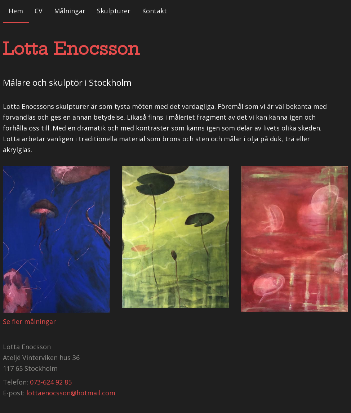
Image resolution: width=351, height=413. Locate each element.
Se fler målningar (29, 321)
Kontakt (154, 10)
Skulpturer (113, 10)
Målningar (69, 10)
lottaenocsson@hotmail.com (70, 392)
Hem (16, 10)
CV (39, 10)
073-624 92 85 (51, 382)
